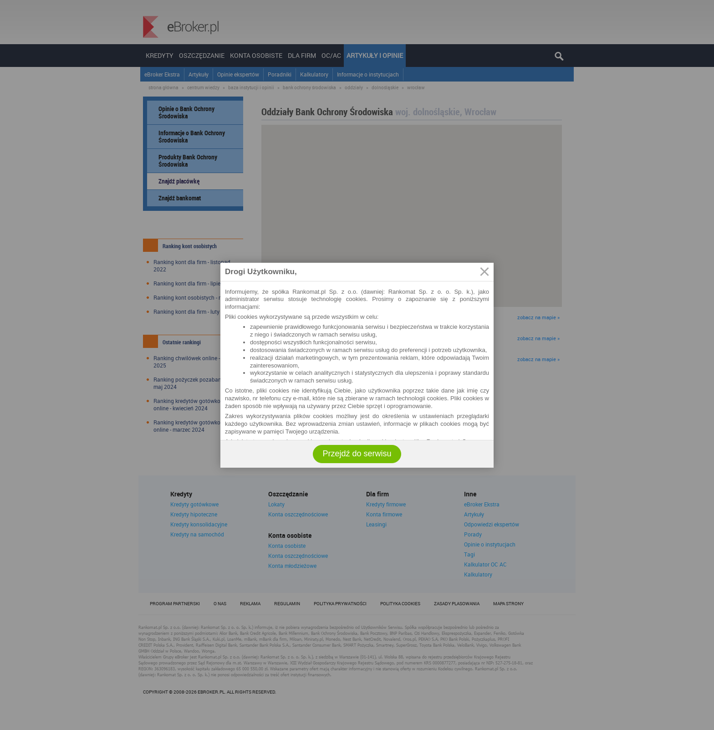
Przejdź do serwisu (356, 453)
